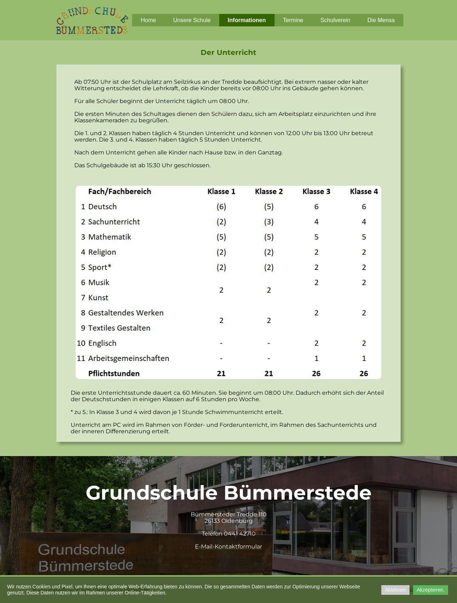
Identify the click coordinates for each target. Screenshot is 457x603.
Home (148, 20)
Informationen (247, 20)
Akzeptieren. (431, 590)
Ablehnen (395, 590)
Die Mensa (381, 20)
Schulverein (335, 20)
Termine (293, 20)
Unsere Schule (192, 20)
